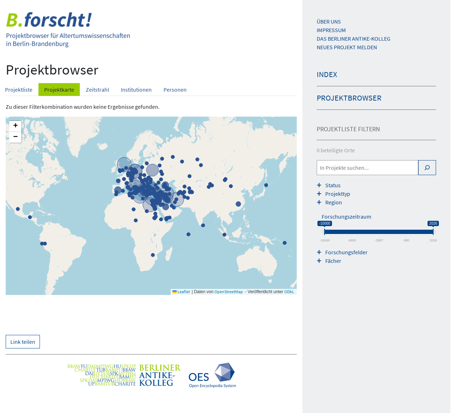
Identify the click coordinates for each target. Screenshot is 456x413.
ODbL (289, 291)
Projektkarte (59, 89)
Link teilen (22, 341)
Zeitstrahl (97, 89)
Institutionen (136, 89)
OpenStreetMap (228, 291)
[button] (15, 126)
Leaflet (181, 291)
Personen (175, 89)
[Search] (427, 167)
